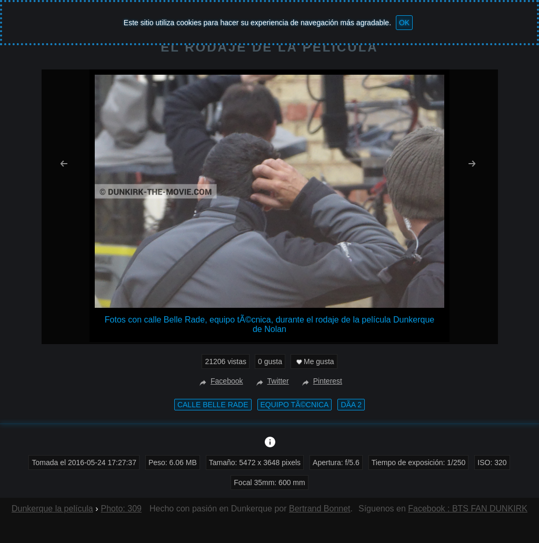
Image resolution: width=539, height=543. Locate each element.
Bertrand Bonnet (320, 508)
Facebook (220, 381)
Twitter (271, 381)
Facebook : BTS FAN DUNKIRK (467, 508)
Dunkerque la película (52, 508)
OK (404, 22)
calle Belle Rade (212, 404)
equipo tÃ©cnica (295, 404)
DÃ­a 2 (351, 404)
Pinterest (321, 381)
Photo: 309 (121, 508)
